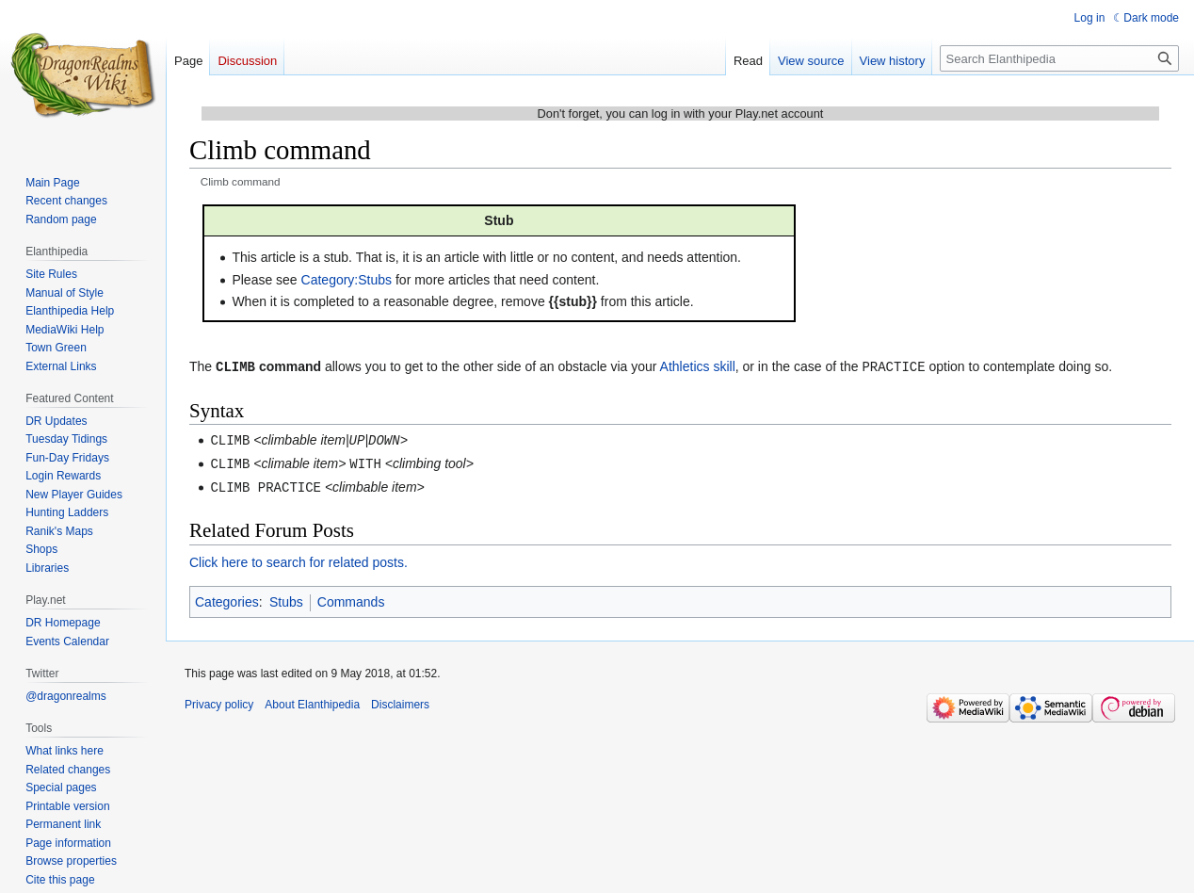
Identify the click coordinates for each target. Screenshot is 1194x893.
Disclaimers (400, 700)
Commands (351, 598)
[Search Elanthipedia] (1059, 58)
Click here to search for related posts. (298, 558)
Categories (227, 598)
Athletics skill (697, 366)
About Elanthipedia (312, 700)
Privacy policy (219, 700)
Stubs (286, 598)
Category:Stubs (347, 279)
